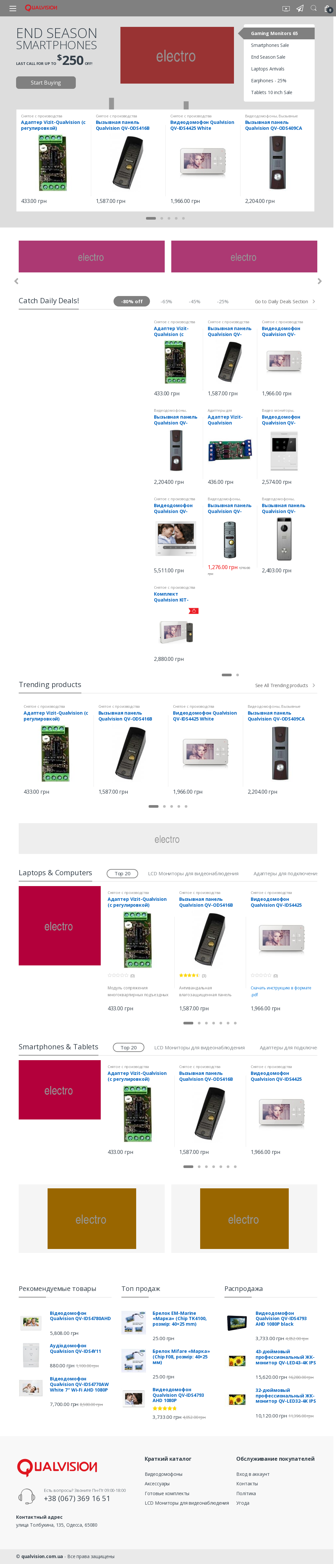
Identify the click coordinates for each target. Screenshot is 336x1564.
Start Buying (46, 82)
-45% (194, 301)
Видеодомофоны (261, 115)
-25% (223, 301)
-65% (166, 301)
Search (313, 8)
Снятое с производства (41, 115)
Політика (246, 1493)
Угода (242, 1503)
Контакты (247, 1483)
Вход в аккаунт (252, 1474)
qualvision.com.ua (42, 1556)
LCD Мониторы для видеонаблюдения (193, 873)
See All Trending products (281, 685)
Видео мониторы (277, 410)
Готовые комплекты (167, 1493)
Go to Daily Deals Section (281, 302)
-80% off (132, 301)
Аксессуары (157, 1483)
